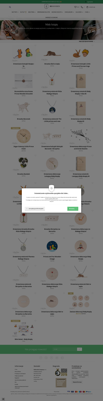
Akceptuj (73, 208)
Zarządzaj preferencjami (34, 208)
